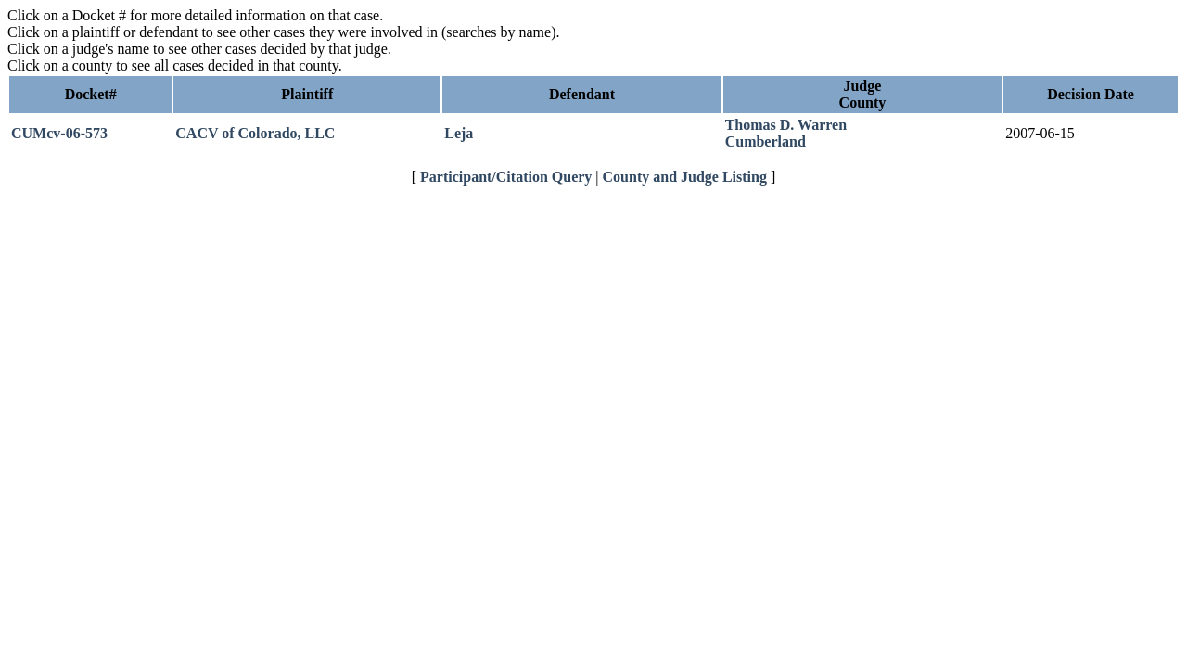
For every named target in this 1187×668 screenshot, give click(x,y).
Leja (458, 133)
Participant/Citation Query (506, 177)
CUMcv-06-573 (59, 133)
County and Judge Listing (685, 177)
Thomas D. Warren (786, 125)
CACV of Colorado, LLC (255, 133)
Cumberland (765, 141)
